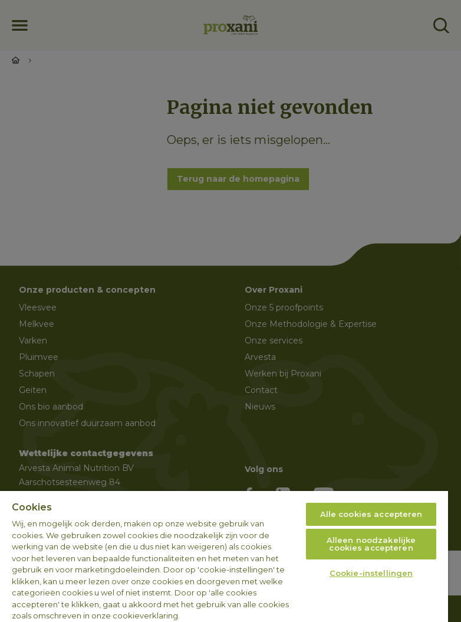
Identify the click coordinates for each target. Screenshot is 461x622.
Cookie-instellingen (371, 573)
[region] (224, 556)
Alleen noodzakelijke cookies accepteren (371, 543)
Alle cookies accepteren (371, 514)
